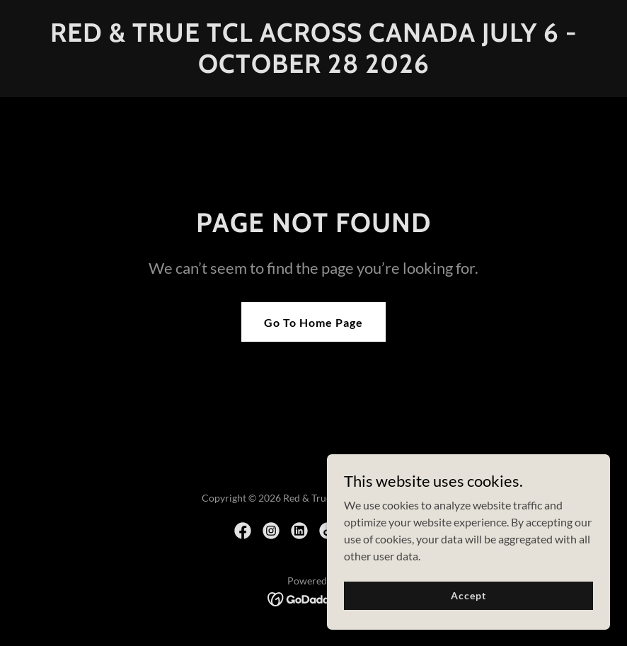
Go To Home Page (313, 322)
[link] (313, 68)
